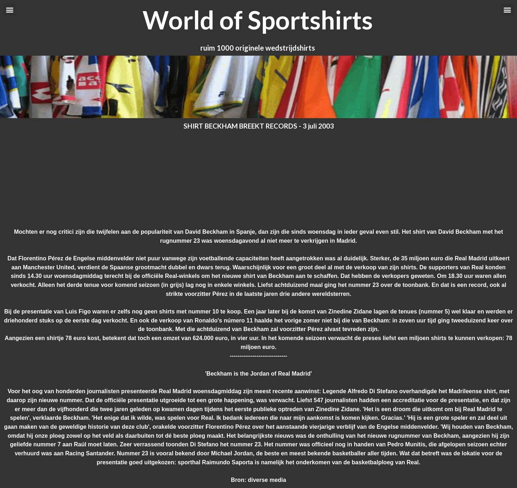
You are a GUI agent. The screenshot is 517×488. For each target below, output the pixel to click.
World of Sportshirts (258, 20)
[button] (9, 9)
